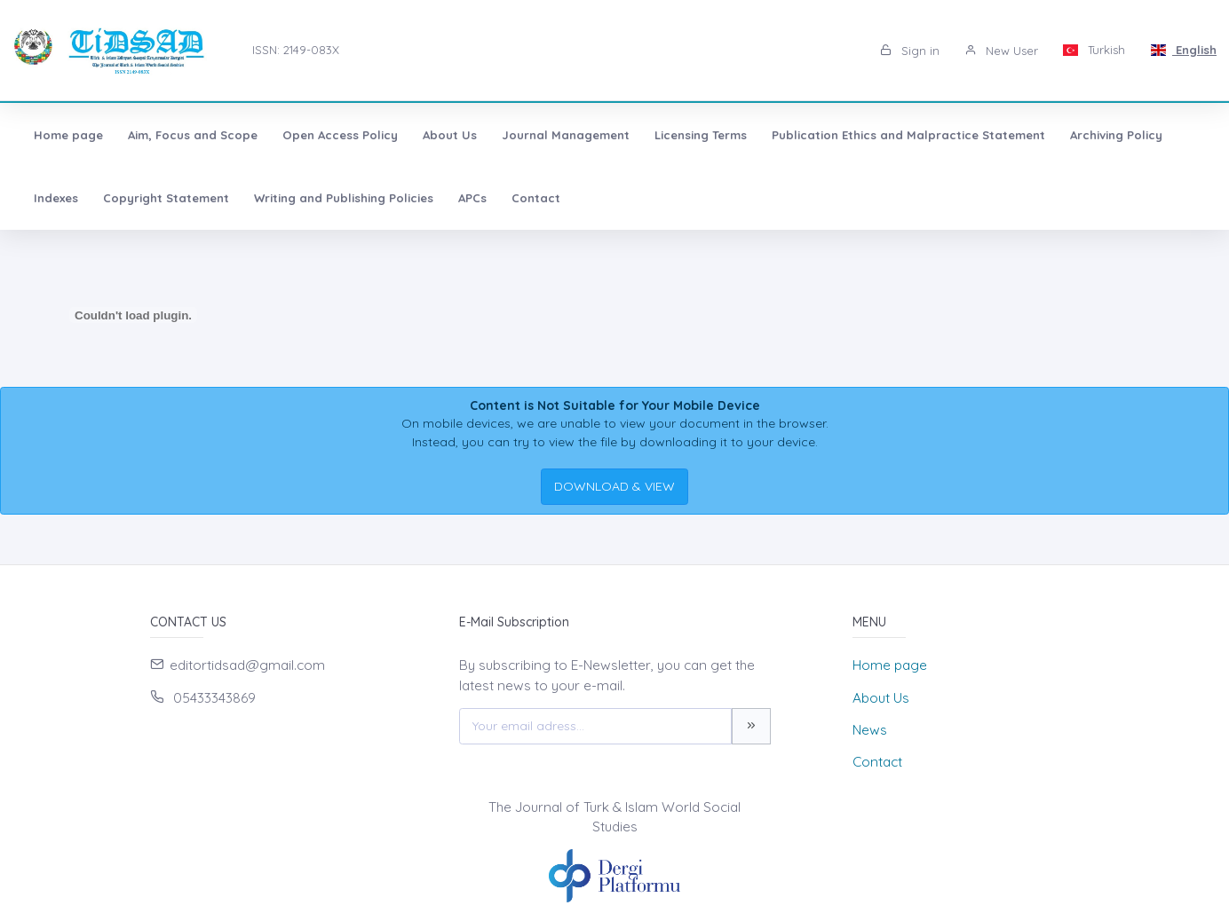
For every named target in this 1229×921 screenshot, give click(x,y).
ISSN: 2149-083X (295, 50)
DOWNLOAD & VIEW (614, 486)
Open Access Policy (340, 135)
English (1183, 50)
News (869, 729)
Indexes (56, 198)
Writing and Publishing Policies (343, 198)
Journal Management (566, 135)
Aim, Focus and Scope (193, 135)
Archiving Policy (1116, 135)
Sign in (910, 50)
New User (1001, 50)
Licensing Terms (700, 135)
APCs (472, 198)
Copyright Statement (166, 198)
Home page (68, 135)
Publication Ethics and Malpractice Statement (908, 135)
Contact (535, 198)
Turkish (1094, 50)
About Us (450, 135)
